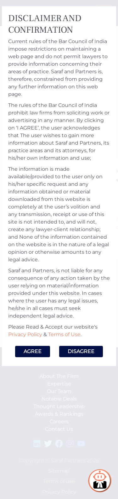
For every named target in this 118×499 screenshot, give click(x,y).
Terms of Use (64, 334)
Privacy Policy (25, 334)
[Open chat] (100, 481)
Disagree (81, 351)
